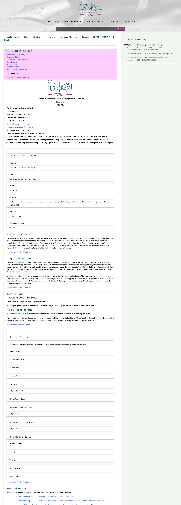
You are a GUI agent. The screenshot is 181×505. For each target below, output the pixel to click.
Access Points (12, 64)
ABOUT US (128, 22)
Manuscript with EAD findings (150, 45)
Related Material (13, 66)
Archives (133, 45)
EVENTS (102, 22)
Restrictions (11, 62)
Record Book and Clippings (18, 77)
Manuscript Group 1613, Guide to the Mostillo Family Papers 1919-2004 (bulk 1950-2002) (147, 59)
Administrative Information (18, 69)
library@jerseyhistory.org (17, 124)
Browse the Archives (135, 40)
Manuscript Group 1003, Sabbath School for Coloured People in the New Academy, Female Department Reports (60, 500)
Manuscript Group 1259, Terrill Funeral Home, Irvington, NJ (149, 54)
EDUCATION (60, 22)
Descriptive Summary (15, 54)
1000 (126, 45)
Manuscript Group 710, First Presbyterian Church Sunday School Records (44, 496)
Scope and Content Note (17, 59)
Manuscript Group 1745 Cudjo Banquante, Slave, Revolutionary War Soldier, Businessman (145, 48)
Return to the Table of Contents (18, 252)
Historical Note (13, 57)
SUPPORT (113, 22)
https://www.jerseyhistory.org (19, 127)
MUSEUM (75, 22)
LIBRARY (89, 22)
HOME (48, 22)
